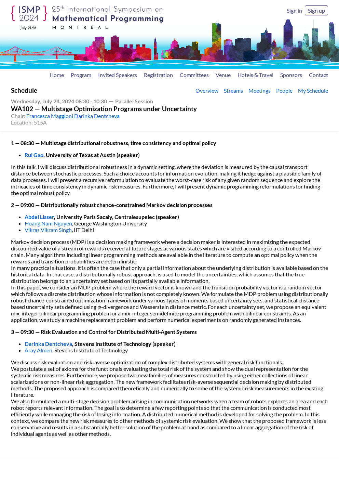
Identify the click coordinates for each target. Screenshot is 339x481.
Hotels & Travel (255, 75)
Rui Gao (34, 155)
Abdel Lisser (39, 216)
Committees (194, 75)
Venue (223, 75)
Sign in (294, 10)
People (284, 90)
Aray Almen (38, 350)
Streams (233, 90)
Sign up (316, 10)
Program (81, 75)
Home (57, 75)
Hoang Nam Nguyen (48, 223)
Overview (206, 90)
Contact (318, 75)
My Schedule (313, 90)
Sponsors (291, 75)
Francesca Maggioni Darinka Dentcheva (73, 116)
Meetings (259, 90)
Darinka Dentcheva (48, 343)
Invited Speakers (117, 75)
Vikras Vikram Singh (48, 229)
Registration (158, 75)
